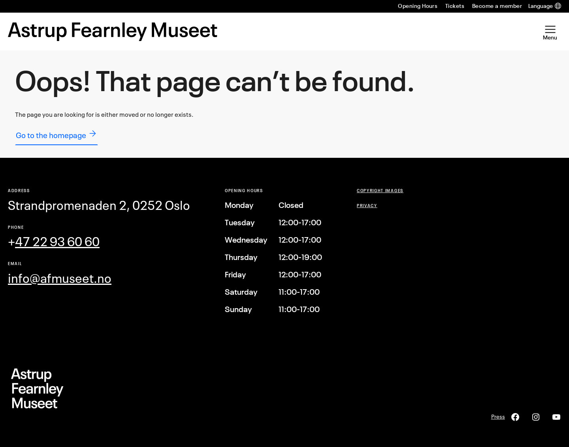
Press (498, 416)
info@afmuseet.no (59, 278)
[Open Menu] (550, 31)
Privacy (367, 205)
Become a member (497, 6)
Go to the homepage (56, 134)
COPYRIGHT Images (380, 190)
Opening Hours (417, 6)
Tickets (454, 6)
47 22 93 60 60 (57, 241)
